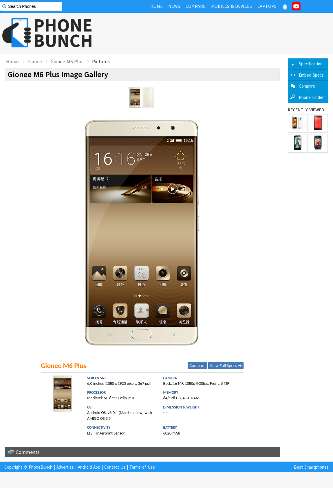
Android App (89, 467)
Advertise (65, 467)
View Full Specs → (226, 365)
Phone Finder (311, 97)
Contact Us (114, 467)
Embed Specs (311, 75)
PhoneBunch (40, 467)
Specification (311, 63)
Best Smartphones (311, 467)
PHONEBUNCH (63, 32)
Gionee (35, 61)
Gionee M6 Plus (67, 61)
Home (12, 61)
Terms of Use (142, 467)
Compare (197, 365)
